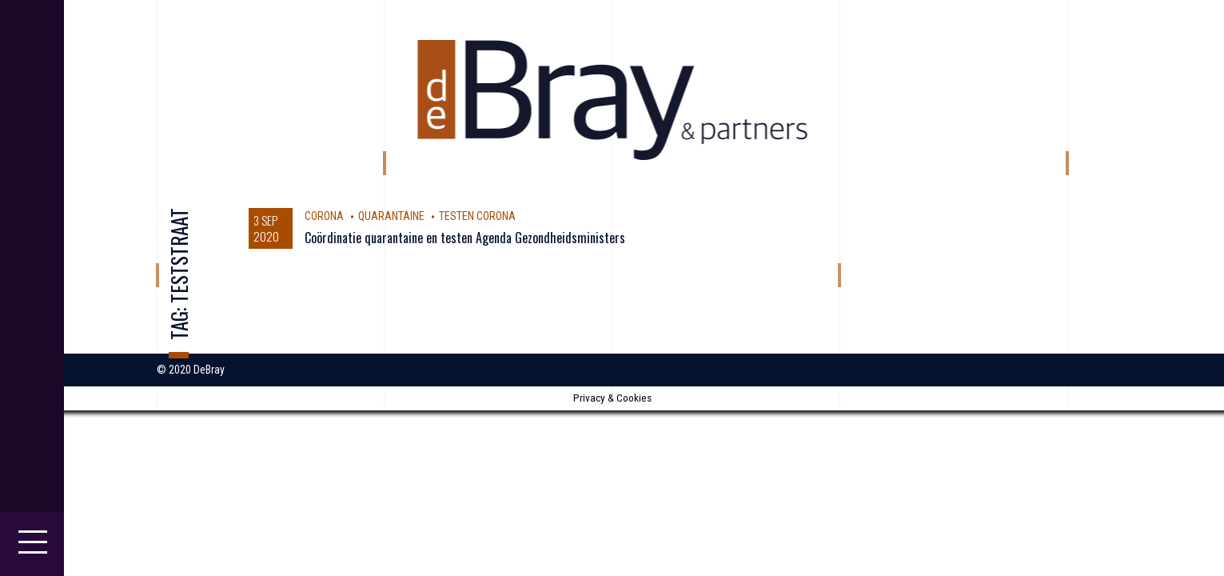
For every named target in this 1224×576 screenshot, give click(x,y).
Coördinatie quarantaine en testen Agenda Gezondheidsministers (465, 237)
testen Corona (477, 216)
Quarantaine (391, 216)
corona (324, 216)
